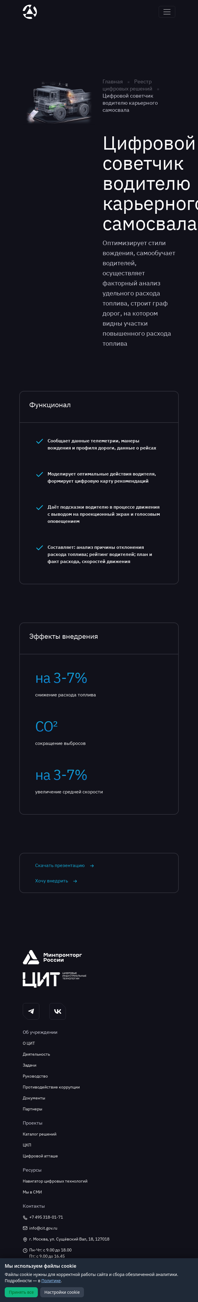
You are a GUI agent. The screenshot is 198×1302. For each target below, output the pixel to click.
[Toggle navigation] (167, 12)
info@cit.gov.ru (40, 1228)
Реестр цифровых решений (128, 85)
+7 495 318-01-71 (43, 1217)
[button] (31, 1011)
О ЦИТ (29, 1043)
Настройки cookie (62, 1292)
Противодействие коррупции (51, 1087)
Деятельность (36, 1054)
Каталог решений (39, 1134)
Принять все (21, 1292)
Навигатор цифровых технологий (55, 1181)
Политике (51, 1280)
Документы (34, 1098)
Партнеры (32, 1109)
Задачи (29, 1065)
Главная (113, 81)
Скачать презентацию (64, 865)
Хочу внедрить (56, 881)
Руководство (35, 1076)
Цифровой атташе (40, 1156)
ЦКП (27, 1145)
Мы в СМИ (32, 1192)
